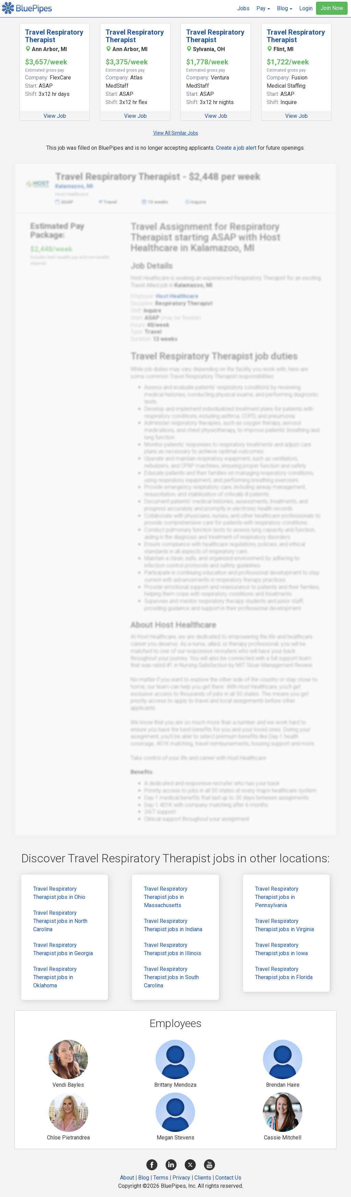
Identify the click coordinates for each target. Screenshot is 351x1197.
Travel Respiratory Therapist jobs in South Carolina (171, 977)
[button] (263, 8)
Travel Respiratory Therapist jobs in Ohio (59, 893)
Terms (160, 1177)
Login (306, 8)
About (127, 1177)
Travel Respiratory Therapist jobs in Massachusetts (165, 897)
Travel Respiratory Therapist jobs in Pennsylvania (277, 897)
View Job (55, 116)
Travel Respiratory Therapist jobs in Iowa (281, 949)
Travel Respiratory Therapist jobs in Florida (284, 973)
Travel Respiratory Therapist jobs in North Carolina (60, 921)
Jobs (243, 8)
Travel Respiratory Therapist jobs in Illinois (172, 949)
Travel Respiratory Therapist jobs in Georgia (63, 949)
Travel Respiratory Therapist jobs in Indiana (173, 925)
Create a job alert (236, 148)
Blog (143, 1177)
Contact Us (228, 1177)
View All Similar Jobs (175, 133)
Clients (202, 1177)
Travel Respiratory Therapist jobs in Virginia (284, 925)
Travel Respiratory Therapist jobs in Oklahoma (55, 977)
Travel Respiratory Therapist (54, 36)
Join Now (331, 8)
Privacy (181, 1177)
